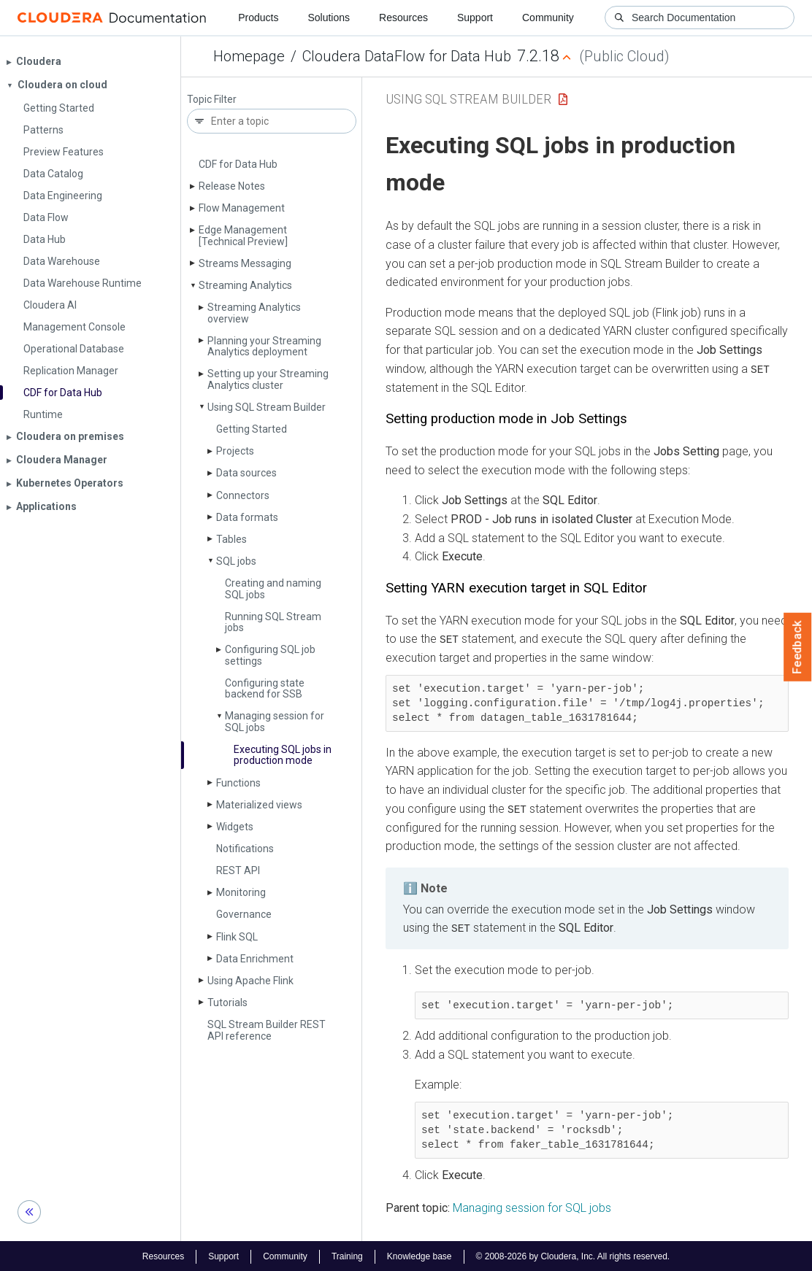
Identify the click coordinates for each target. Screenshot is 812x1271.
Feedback (798, 647)
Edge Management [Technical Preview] (243, 235)
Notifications (245, 848)
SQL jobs (236, 561)
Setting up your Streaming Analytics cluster (268, 379)
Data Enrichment (255, 959)
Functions (238, 783)
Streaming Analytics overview (254, 312)
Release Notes (232, 186)
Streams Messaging (245, 263)
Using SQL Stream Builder (266, 407)
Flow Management (242, 208)
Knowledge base (419, 1255)
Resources (403, 17)
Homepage (249, 56)
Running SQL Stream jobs (273, 622)
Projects (235, 451)
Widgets (234, 826)
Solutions (328, 17)
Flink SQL (237, 937)
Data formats (247, 517)
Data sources (246, 473)
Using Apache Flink (250, 980)
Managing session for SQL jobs (274, 721)
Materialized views (259, 805)
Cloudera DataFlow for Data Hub (406, 56)
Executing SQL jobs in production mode (283, 754)
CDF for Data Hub (238, 164)
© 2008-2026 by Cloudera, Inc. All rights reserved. (573, 1255)
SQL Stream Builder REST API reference (266, 1030)
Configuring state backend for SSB (264, 688)
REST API (238, 870)
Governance (244, 914)
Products (258, 17)
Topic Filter (212, 99)
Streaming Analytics (245, 285)
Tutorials (227, 1002)
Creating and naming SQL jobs (273, 588)
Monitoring (241, 892)
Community (548, 17)
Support (475, 17)
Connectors (242, 495)
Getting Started (251, 429)
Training (347, 1255)
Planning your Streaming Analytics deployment (264, 346)
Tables (231, 539)
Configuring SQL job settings (270, 655)
